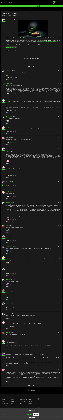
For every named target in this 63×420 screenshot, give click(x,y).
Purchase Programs (5, 403)
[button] (1, 2)
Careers (29, 399)
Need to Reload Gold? (56, 41)
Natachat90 (8, 202)
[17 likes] (11, 93)
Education (3, 406)
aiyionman (8, 225)
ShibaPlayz (8, 191)
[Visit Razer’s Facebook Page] (38, 398)
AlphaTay (7, 83)
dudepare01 (8, 340)
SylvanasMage (8, 246)
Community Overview (8, 9)
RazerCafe (3, 399)
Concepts (12, 401)
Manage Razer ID (22, 405)
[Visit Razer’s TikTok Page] (38, 407)
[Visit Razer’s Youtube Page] (38, 405)
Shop (2, 395)
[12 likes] (11, 121)
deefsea (7, 303)
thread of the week (9, 47)
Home (2, 9)
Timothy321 (8, 127)
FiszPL (7, 181)
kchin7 (7, 332)
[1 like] (10, 307)
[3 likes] (11, 263)
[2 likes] (10, 297)
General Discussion (25, 9)
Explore (12, 395)
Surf (6, 352)
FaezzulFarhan (8, 167)
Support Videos (22, 406)
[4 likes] (11, 142)
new (15, 47)
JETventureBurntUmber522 (11, 257)
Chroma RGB (13, 399)
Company (30, 395)
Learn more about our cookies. (52, 412)
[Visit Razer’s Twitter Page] (38, 403)
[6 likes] (11, 131)
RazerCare (21, 403)
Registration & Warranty (23, 399)
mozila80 (7, 290)
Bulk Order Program (5, 405)
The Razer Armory (17, 9)
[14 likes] (11, 110)
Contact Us (30, 405)
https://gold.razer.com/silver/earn (45, 41)
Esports (12, 403)
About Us (30, 397)
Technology (12, 397)
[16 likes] (11, 77)
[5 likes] (11, 185)
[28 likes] (11, 50)
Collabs (12, 405)
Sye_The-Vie (8, 70)
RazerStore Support (23, 401)
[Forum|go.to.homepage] (9, 2)
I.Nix (6, 268)
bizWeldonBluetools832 (10, 99)
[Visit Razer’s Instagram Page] (38, 399)
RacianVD (7, 236)
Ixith (6, 369)
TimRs (7, 137)
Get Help (21, 397)
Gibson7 (7, 116)
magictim (7, 148)
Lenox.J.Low (8, 322)
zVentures (30, 403)
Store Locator (4, 401)
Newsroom (30, 401)
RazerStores (4, 397)
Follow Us (39, 395)
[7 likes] (11, 219)
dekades (7, 19)
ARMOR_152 (8, 279)
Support (21, 395)
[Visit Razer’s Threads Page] (38, 401)
